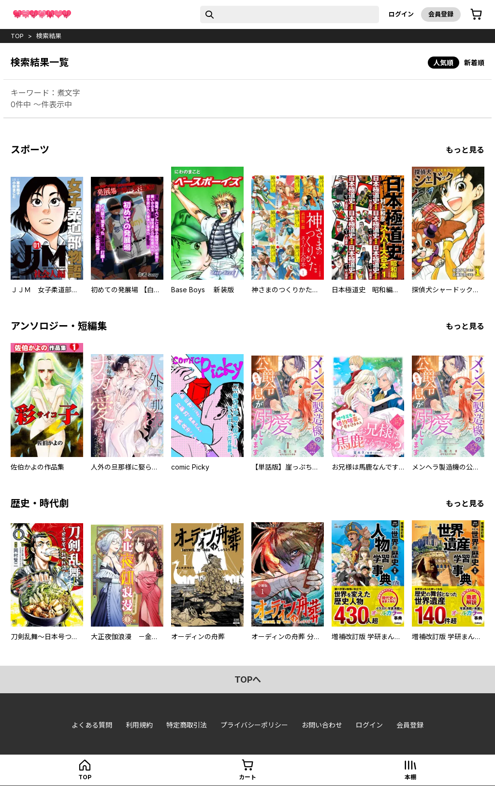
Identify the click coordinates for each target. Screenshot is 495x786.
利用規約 (139, 725)
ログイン (401, 14)
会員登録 (440, 14)
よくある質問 (92, 725)
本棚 (410, 777)
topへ (247, 679)
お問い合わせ (322, 725)
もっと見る (465, 150)
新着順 (474, 62)
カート (247, 777)
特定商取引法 (186, 725)
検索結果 (48, 36)
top (17, 36)
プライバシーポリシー (254, 725)
